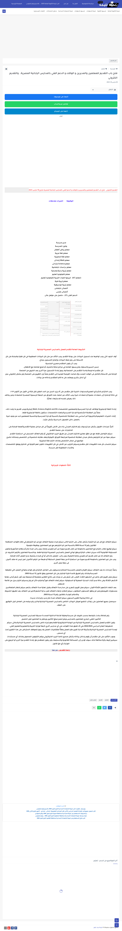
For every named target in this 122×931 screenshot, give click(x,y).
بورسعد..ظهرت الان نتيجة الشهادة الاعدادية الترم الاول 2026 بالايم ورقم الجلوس (61, 809)
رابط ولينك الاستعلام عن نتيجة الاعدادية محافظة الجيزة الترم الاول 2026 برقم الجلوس (61, 813)
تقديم (100, 700)
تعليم (104, 69)
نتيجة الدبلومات (91, 11)
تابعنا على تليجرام (61, 111)
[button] (110, 707)
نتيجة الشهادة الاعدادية (65, 11)
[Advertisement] (61, 41)
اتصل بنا (75, 4)
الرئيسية (113, 69)
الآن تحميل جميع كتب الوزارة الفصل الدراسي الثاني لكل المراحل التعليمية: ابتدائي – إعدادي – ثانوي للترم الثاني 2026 (61, 811)
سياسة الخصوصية (88, 4)
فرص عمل (93, 700)
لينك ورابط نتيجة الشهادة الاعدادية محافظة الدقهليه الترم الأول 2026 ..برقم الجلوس (61, 816)
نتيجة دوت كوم (98, 927)
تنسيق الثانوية (101, 11)
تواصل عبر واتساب (61, 104)
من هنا (55, 650)
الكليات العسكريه (39, 11)
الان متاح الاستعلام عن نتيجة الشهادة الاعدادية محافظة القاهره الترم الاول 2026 (61, 818)
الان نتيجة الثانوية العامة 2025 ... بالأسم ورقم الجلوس (42, 4)
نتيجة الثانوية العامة (114, 11)
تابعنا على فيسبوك (61, 97)
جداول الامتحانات (51, 11)
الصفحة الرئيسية (17, 4)
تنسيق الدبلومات (79, 11)
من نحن (66, 4)
